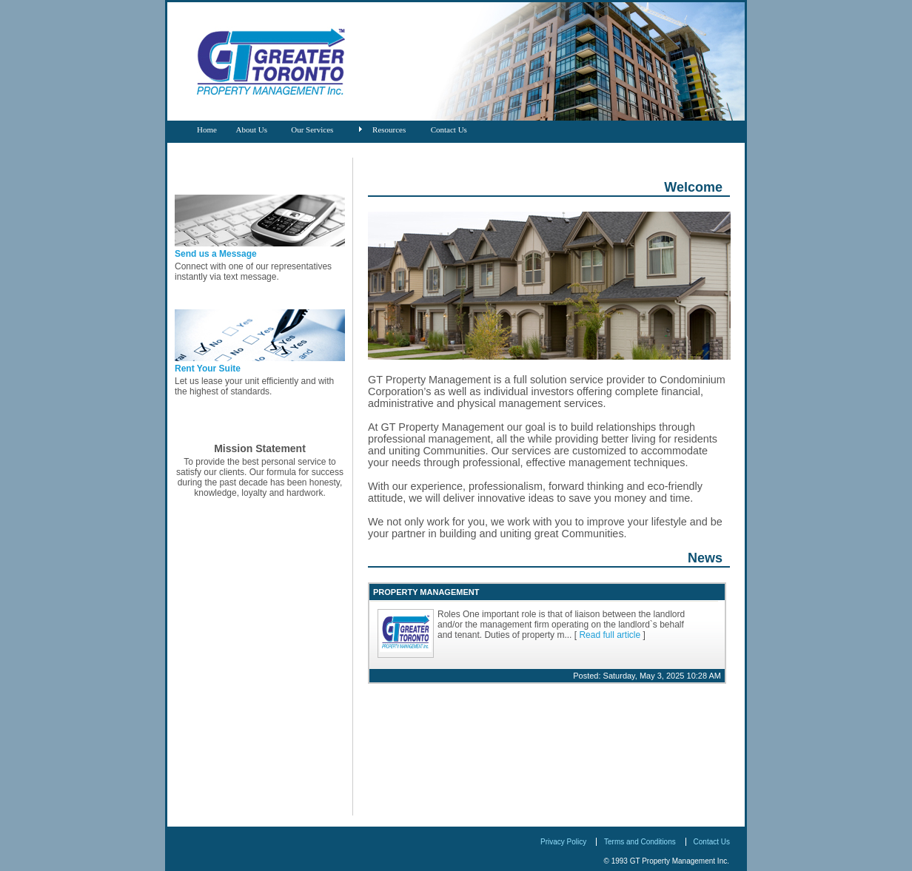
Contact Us (449, 129)
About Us (251, 129)
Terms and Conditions (640, 842)
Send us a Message (216, 254)
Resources (389, 129)
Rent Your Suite (208, 368)
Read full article (609, 635)
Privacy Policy (563, 842)
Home (207, 129)
